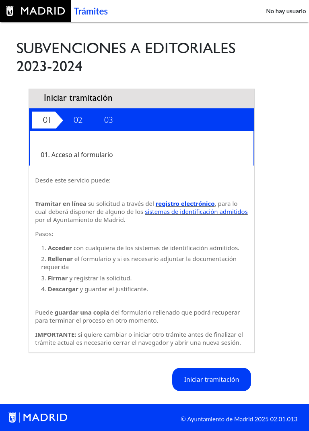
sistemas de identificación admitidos (196, 211)
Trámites (91, 11)
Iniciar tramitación (211, 379)
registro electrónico (185, 203)
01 (47, 120)
